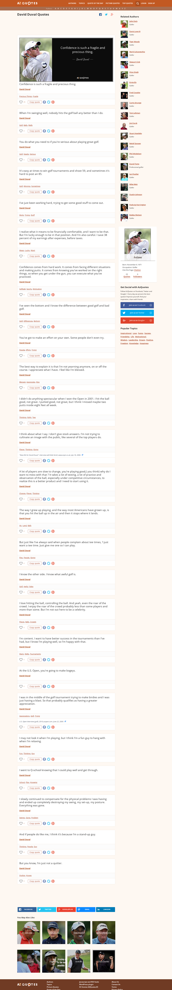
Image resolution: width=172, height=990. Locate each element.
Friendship (125, 336)
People (22, 350)
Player (21, 449)
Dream (142, 340)
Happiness (144, 343)
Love (135, 333)
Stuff (33, 215)
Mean (21, 250)
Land (25, 525)
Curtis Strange (135, 103)
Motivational (140, 336)
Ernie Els (132, 82)
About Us (115, 982)
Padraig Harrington (137, 205)
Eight (29, 417)
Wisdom (124, 340)
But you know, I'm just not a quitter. (40, 863)
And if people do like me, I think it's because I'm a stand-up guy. (57, 834)
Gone (28, 817)
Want (33, 250)
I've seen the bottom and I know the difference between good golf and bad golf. (64, 307)
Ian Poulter (134, 174)
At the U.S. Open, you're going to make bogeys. (47, 670)
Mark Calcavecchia (137, 52)
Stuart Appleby (135, 133)
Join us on (137, 305)
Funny (140, 333)
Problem (34, 817)
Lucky (27, 250)
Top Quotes (127, 3)
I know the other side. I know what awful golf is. (47, 574)
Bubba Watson (135, 215)
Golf (21, 125)
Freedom (124, 343)
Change (22, 493)
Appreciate (30, 382)
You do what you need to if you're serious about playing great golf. (59, 141)
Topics (82, 3)
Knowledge (133, 343)
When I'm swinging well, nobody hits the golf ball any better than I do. (61, 113)
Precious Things (25, 96)
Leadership (133, 340)
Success (147, 333)
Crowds (33, 622)
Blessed (22, 382)
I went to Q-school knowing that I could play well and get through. (58, 770)
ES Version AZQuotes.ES (88, 987)
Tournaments (35, 654)
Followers (137, 276)
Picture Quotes (113, 3)
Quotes (126, 276)
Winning (27, 186)
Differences (28, 321)
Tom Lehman (134, 113)
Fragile (35, 96)
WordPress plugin (86, 984)
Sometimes (35, 186)
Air (20, 525)
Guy (33, 753)
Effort (28, 350)
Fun (20, 753)
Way (38, 382)
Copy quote (35, 102)
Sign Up (151, 3)
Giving (35, 449)
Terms (114, 987)
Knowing (33, 782)
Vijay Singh (134, 72)
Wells (30, 125)
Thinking (22, 417)
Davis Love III (134, 31)
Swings (22, 817)
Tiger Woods (134, 41)
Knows (29, 875)
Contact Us (116, 984)
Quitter (22, 875)
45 (24, 102)
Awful (26, 586)
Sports (29, 289)
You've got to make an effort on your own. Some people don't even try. (61, 337)
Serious (33, 154)
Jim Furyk (133, 123)
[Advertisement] (66, 26)
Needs (26, 154)
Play (21, 557)
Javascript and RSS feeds (89, 982)
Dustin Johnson (135, 194)
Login (143, 3)
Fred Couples (134, 92)
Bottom (37, 321)
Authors (72, 3)
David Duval (24, 89)
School (22, 782)
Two (34, 417)
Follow (138, 257)
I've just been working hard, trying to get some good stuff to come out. (61, 202)
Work (21, 215)
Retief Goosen (135, 143)
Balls (25, 125)
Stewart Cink (134, 62)
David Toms (134, 164)
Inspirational (126, 333)
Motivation (37, 289)
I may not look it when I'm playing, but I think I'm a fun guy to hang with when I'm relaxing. (62, 739)
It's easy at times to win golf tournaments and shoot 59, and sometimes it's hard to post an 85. (64, 172)
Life (132, 336)
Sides (31, 586)
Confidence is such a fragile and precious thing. (47, 84)
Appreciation (24, 716)
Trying (27, 215)
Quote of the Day (95, 3)
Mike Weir (133, 184)
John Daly (133, 21)
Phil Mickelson (135, 153)
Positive (149, 340)
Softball (22, 289)
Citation (137, 270)
